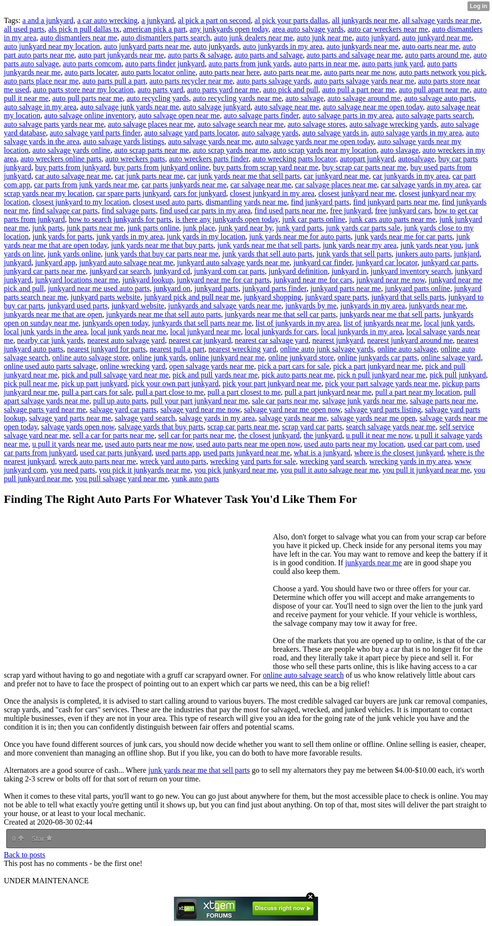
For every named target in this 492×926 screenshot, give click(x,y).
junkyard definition (298, 271)
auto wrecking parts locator (294, 159)
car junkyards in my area (411, 176)
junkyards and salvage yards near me (225, 306)
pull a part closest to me (244, 392)
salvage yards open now (77, 427)
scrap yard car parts (312, 427)
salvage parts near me (443, 401)
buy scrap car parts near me (364, 167)
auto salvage (304, 98)
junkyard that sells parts (407, 297)
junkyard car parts (449, 262)
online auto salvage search (303, 675)
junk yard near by (245, 228)
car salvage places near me (336, 185)
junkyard (17, 262)
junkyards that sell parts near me (202, 323)
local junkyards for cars (281, 332)
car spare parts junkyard (133, 193)
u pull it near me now (378, 435)
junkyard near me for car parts (223, 280)
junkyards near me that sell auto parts (163, 314)
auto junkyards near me (362, 46)
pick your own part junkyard (175, 383)
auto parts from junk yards (249, 64)
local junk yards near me (128, 332)
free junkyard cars (403, 211)
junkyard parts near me (345, 288)
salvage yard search (145, 418)
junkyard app (55, 262)
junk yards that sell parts (354, 254)
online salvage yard (450, 357)
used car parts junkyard (116, 453)
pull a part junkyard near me (327, 392)
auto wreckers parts (135, 159)
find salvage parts (128, 211)
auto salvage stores (316, 124)
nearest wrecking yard (242, 349)
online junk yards (158, 357)
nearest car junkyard (200, 340)
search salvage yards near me (391, 427)
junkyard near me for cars (312, 280)
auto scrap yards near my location (324, 150)
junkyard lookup (148, 280)
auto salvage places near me (151, 124)
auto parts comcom (92, 64)
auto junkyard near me (436, 38)
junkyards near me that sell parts (390, 314)
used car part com (434, 444)
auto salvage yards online (72, 150)
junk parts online (153, 228)
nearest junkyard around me (410, 340)
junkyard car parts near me (45, 271)
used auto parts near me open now (248, 444)
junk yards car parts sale (363, 228)
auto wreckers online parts (61, 159)
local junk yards (448, 323)
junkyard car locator (386, 262)
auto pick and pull (290, 89)
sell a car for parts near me (113, 435)
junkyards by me (311, 306)
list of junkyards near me (382, 323)
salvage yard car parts (123, 409)
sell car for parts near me (196, 435)
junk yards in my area (129, 236)
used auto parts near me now (149, 444)
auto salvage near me (286, 107)
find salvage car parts (65, 211)
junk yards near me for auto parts (300, 236)
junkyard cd (172, 271)
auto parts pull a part (114, 81)
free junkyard (350, 211)
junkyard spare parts (336, 297)
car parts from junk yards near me (86, 185)
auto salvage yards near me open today (314, 141)
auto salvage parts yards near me (54, 124)
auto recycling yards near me (237, 98)
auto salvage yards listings (123, 141)
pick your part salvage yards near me (381, 383)
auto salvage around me (364, 98)
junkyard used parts (78, 306)
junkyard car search (120, 271)
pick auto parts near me (297, 375)
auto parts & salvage (199, 55)
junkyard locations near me (77, 280)
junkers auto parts (422, 254)
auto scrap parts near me (151, 150)
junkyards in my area (372, 306)
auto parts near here (229, 72)
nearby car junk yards (50, 340)
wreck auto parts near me (97, 461)
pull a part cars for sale (97, 392)
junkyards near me (437, 306)
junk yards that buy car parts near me (162, 254)
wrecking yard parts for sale (253, 461)
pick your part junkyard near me (271, 383)
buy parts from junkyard (72, 167)
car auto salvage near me (73, 176)
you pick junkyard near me (235, 470)
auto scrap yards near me (231, 150)
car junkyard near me (336, 176)
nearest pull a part (176, 349)
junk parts (47, 228)
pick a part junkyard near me (377, 366)
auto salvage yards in (334, 133)
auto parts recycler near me (191, 81)
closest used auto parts (167, 202)
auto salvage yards (270, 133)
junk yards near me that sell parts (268, 245)
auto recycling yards (157, 98)
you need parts (72, 470)
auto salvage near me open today (373, 107)
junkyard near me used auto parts (99, 288)
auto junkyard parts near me (147, 46)
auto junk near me (324, 38)
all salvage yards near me (441, 20)
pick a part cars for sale (294, 366)
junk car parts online (313, 219)
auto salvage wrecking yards (393, 124)
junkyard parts (216, 288)
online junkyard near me (227, 357)
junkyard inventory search (410, 271)
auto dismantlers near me (78, 38)
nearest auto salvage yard (126, 340)
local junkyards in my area (362, 332)
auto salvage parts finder (260, 115)
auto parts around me (437, 55)
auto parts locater (90, 72)
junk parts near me (95, 228)
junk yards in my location (206, 236)
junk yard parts (299, 228)
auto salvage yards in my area (416, 133)
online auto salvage (407, 349)
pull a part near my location (417, 392)
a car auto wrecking (107, 20)
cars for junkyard (199, 193)
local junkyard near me (205, 332)
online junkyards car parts (377, 357)
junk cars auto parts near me (392, 219)
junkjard (467, 254)
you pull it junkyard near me (426, 470)
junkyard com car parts (229, 271)
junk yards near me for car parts (403, 236)
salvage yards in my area (217, 418)
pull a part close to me (169, 392)
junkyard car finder (322, 262)
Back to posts (24, 855)
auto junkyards (216, 46)
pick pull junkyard (458, 375)
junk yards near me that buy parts (162, 245)
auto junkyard (377, 38)
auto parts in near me (326, 64)
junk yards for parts (63, 236)
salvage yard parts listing (382, 409)
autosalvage (416, 159)
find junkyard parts (320, 202)
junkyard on (171, 288)
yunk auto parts (195, 479)
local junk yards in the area (45, 332)
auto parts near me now (359, 72)
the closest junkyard (269, 435)
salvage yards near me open (373, 418)
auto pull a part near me (358, 89)
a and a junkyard (47, 20)
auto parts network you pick (442, 72)
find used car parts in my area (205, 211)
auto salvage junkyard (216, 107)
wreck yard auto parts (173, 461)
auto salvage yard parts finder (95, 133)
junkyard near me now (391, 280)
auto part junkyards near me (121, 55)
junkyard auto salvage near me (126, 262)
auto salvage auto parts (439, 98)
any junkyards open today (229, 29)
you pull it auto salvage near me (330, 470)
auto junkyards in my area (282, 46)
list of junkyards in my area (298, 323)
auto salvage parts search (434, 115)
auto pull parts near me (87, 98)
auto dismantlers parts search (165, 38)
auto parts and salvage (268, 55)
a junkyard (157, 20)
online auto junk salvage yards (327, 349)
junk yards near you (430, 245)
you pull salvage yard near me (121, 479)
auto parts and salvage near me (354, 55)
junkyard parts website (105, 297)
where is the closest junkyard (398, 453)
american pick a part (154, 29)
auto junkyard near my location (52, 46)
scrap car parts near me (243, 427)
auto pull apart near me (434, 89)
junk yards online (74, 254)
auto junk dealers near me (253, 38)
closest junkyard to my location (81, 202)
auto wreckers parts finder (208, 159)
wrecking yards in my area (410, 461)
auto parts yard (160, 89)
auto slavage (400, 150)
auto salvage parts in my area (347, 115)
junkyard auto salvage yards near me (233, 262)
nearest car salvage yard (271, 340)
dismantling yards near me (246, 202)
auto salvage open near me (179, 115)
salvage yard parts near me (70, 418)
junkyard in (349, 271)
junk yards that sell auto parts (267, 254)
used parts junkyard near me (246, 453)
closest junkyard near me (356, 193)
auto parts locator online (158, 72)
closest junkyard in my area (272, 193)
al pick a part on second (214, 20)
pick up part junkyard (94, 383)
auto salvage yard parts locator (191, 133)
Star (41, 838)
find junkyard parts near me (395, 202)
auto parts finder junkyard (165, 64)
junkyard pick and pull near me (192, 297)
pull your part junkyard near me (199, 401)
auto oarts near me (430, 46)
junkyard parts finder (274, 288)
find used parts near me (290, 211)
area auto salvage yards (308, 29)
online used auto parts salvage (50, 366)
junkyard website (137, 306)
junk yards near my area (360, 245)
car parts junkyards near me (184, 185)
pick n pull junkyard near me (381, 375)
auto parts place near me (41, 81)
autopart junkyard (367, 159)
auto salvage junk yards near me (129, 107)
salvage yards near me (292, 418)
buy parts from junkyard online (161, 167)
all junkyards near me (365, 20)
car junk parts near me (149, 176)
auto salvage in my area (40, 107)
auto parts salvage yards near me (364, 81)
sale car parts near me (285, 401)
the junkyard (323, 435)
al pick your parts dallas (291, 20)
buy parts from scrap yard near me (265, 167)
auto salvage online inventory (89, 115)
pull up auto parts (120, 401)
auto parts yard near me (223, 89)
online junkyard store (301, 357)
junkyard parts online (417, 288)
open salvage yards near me (211, 366)
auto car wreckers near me (387, 29)
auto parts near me (292, 72)
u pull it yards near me (66, 444)
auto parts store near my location (83, 89)
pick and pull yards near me (215, 375)
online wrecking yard (132, 366)
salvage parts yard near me (45, 409)
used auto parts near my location (354, 444)
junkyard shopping (272, 297)
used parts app (177, 453)
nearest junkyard (337, 340)
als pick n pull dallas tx (83, 29)
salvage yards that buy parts (161, 427)
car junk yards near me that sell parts (243, 176)
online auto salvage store (90, 357)
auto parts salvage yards (273, 81)
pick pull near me (31, 383)
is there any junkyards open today (226, 219)
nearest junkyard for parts (106, 349)
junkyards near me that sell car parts (280, 314)
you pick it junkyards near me (145, 470)
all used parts (24, 29)
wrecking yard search (333, 461)
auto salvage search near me (240, 124)
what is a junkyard (322, 453)
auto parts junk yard (392, 64)
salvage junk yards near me (364, 401)
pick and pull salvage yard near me (115, 375)
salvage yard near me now (200, 409)
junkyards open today (115, 323)
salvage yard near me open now (292, 409)
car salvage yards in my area (424, 185)
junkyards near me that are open (53, 314)
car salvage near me (260, 185)
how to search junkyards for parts (120, 219)
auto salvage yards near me (209, 141)
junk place (199, 228)
